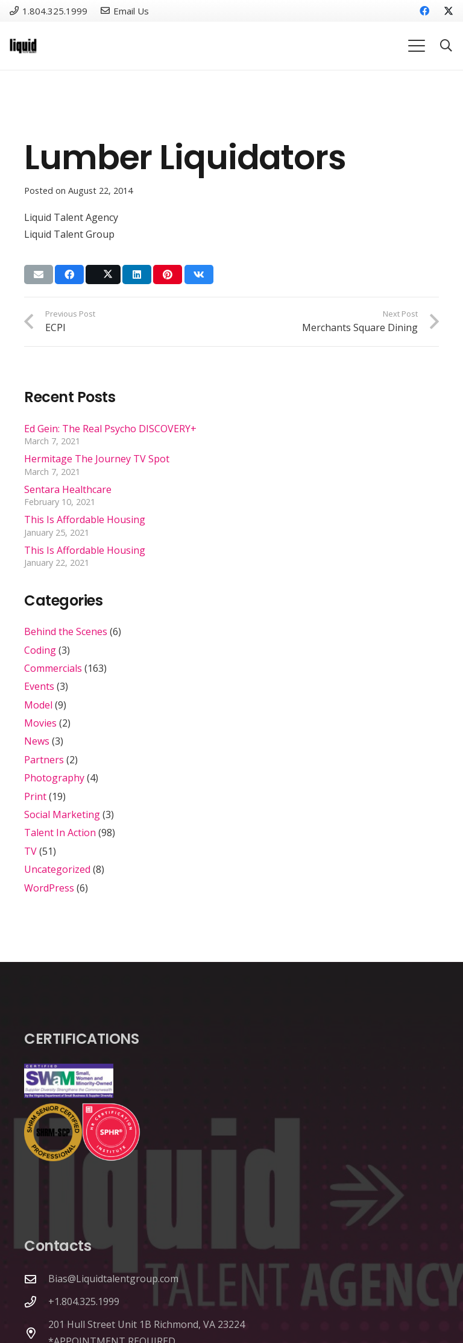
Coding (40, 650)
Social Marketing (62, 814)
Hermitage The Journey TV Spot (96, 458)
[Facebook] (424, 10)
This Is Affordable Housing (84, 519)
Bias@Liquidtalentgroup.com (113, 1278)
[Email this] (38, 274)
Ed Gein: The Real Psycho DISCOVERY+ (110, 428)
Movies (40, 723)
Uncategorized (57, 869)
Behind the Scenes (65, 631)
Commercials (53, 668)
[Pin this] (167, 274)
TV (30, 851)
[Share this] (69, 274)
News (36, 741)
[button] (416, 45)
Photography (54, 777)
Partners (44, 759)
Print (35, 796)
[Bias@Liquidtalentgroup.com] (36, 1279)
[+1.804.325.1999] (36, 1301)
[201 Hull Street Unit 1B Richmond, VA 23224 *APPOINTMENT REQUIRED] (36, 1333)
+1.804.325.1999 (83, 1301)
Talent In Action (60, 832)
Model (38, 705)
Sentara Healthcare (68, 489)
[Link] (23, 46)
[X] (443, 10)
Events (39, 686)
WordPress (49, 888)
